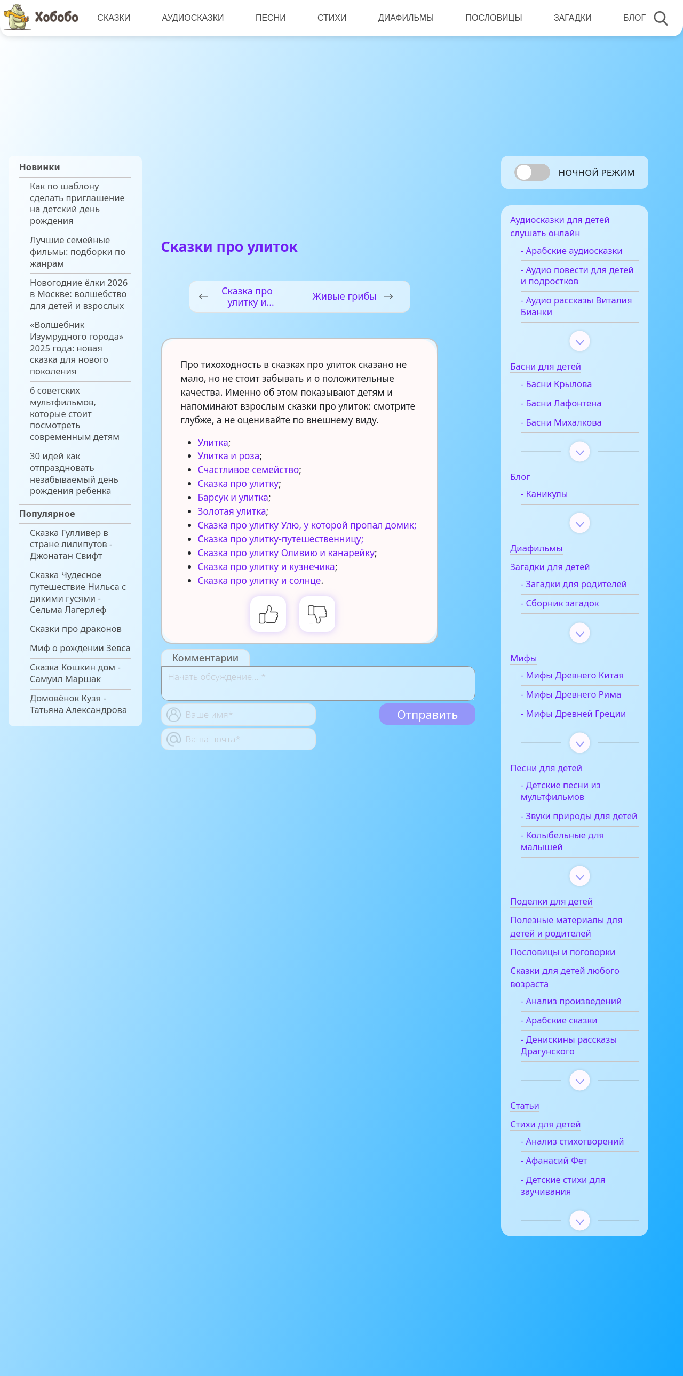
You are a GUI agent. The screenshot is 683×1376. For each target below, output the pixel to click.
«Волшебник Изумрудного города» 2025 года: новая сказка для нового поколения (76, 348)
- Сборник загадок (570, 618)
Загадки (570, 17)
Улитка (213, 442)
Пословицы (491, 17)
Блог (631, 17)
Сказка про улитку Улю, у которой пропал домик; (307, 525)
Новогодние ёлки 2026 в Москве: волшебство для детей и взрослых (79, 294)
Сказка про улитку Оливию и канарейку (286, 553)
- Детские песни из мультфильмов (571, 817)
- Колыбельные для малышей (572, 879)
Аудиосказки (192, 17)
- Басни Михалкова (571, 425)
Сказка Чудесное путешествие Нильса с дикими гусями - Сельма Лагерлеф (78, 592)
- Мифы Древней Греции (567, 734)
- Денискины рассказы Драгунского (579, 1083)
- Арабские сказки (569, 1058)
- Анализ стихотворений (563, 1185)
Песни (270, 17)
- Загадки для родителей (560, 593)
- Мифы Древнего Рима (581, 709)
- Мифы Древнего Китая (582, 690)
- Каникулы (554, 497)
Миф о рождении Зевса (80, 648)
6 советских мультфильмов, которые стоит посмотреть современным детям (75, 414)
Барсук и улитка (233, 497)
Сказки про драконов (76, 629)
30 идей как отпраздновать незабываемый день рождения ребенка (74, 473)
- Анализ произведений (581, 1039)
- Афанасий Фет (564, 1210)
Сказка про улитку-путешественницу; (281, 539)
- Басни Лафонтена (571, 406)
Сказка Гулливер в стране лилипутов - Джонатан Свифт (71, 544)
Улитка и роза (229, 456)
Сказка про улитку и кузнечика (266, 567)
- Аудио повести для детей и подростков (574, 279)
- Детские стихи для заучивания (573, 1235)
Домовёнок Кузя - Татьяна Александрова (78, 704)
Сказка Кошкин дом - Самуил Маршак (75, 673)
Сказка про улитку (238, 483)
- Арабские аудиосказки (582, 254)
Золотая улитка (232, 511)
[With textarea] (318, 683)
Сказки (113, 17)
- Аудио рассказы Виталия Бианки (567, 309)
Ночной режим (597, 172)
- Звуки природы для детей (576, 848)
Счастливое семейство (248, 469)
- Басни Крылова (566, 387)
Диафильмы (404, 17)
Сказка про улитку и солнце (259, 580)
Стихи (330, 17)
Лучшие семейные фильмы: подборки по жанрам (77, 251)
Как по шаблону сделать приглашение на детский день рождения (77, 203)
